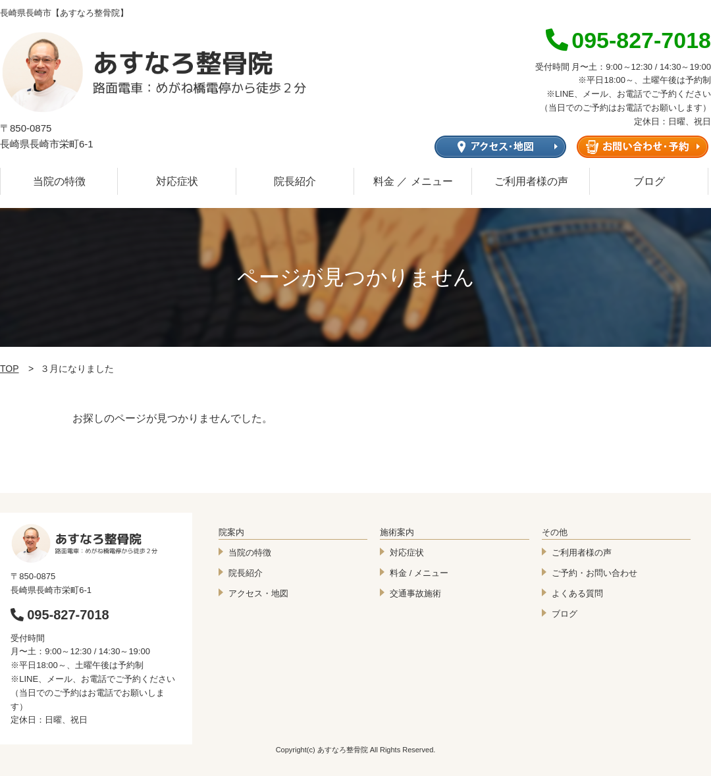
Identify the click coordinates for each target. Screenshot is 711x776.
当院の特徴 (59, 181)
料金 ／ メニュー (413, 181)
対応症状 (177, 181)
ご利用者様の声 (531, 181)
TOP (9, 368)
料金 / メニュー (419, 573)
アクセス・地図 (258, 593)
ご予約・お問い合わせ (594, 573)
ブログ (649, 181)
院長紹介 (295, 181)
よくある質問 (577, 593)
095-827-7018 (60, 615)
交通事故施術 (415, 593)
